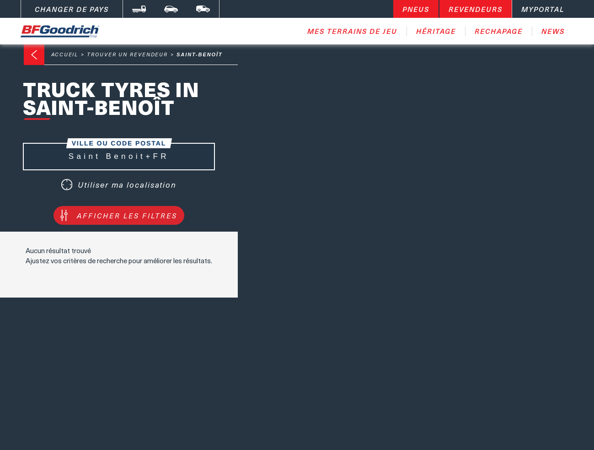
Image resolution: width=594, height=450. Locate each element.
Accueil (64, 54)
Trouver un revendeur (127, 54)
